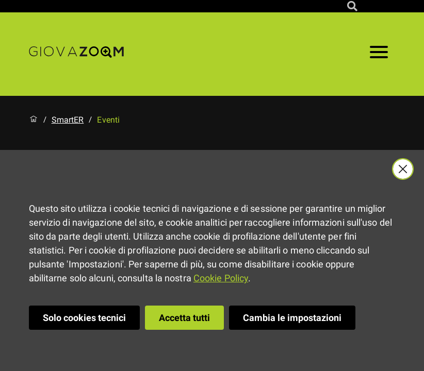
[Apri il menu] (379, 54)
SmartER (68, 120)
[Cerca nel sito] (352, 6)
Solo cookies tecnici (84, 317)
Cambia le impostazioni (292, 317)
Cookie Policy (220, 278)
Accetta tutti (184, 317)
